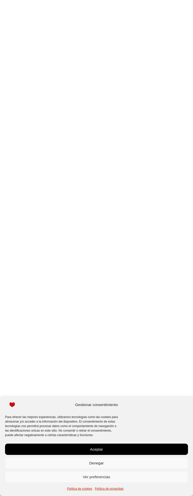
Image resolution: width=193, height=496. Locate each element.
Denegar (96, 463)
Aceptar (96, 449)
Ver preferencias (96, 477)
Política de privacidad (109, 488)
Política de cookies (79, 488)
